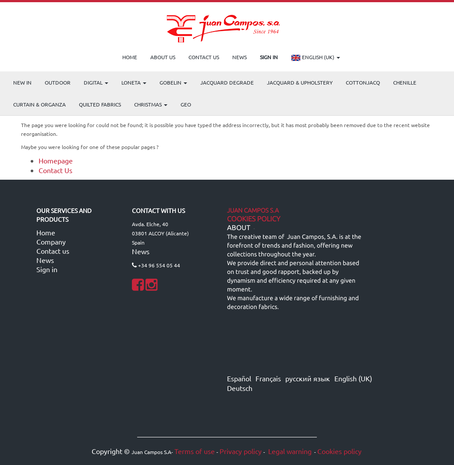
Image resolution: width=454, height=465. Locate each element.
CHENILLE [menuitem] (404, 82)
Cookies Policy (253, 219)
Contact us (52, 250)
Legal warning (289, 451)
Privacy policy (241, 451)
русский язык (307, 378)
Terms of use (194, 451)
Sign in (46, 269)
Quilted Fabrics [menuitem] (100, 104)
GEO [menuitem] (186, 104)
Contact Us (55, 170)
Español (239, 378)
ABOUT (238, 228)
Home (45, 232)
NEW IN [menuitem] (22, 82)
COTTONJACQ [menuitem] (363, 82)
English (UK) (315, 58)
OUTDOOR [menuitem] (58, 82)
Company (51, 241)
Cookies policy (339, 451)
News (45, 260)
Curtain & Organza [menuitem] (39, 104)
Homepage (56, 160)
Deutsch (239, 387)
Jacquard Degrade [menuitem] (227, 82)
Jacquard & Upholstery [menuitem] (300, 82)
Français (268, 378)
